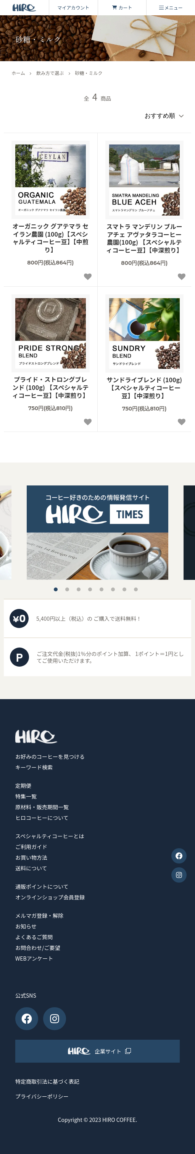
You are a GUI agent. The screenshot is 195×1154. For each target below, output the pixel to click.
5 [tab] (101, 589)
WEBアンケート (34, 958)
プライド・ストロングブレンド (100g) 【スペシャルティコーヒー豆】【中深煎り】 (50, 387)
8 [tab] (136, 589)
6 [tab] (113, 589)
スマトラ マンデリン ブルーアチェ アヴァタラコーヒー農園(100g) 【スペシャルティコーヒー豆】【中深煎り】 (144, 238)
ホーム (18, 73)
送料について (31, 868)
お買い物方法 (31, 857)
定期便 (23, 785)
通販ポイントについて (42, 886)
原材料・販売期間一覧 (42, 807)
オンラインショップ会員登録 (50, 897)
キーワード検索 (34, 767)
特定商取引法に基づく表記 (47, 1081)
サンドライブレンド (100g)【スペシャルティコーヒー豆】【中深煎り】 (144, 387)
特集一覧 (26, 796)
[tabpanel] (97, 532)
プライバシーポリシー (42, 1096)
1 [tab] (56, 589)
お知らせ (26, 926)
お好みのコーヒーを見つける (50, 756)
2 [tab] (67, 589)
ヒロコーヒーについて (42, 817)
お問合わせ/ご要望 (37, 947)
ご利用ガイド (31, 846)
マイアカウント (73, 7)
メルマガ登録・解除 (39, 915)
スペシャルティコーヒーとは (49, 836)
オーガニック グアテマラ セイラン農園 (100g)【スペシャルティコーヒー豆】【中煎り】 (51, 238)
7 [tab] (124, 589)
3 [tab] (79, 589)
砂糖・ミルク (88, 73)
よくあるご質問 (34, 937)
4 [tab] (90, 589)
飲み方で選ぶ (50, 73)
